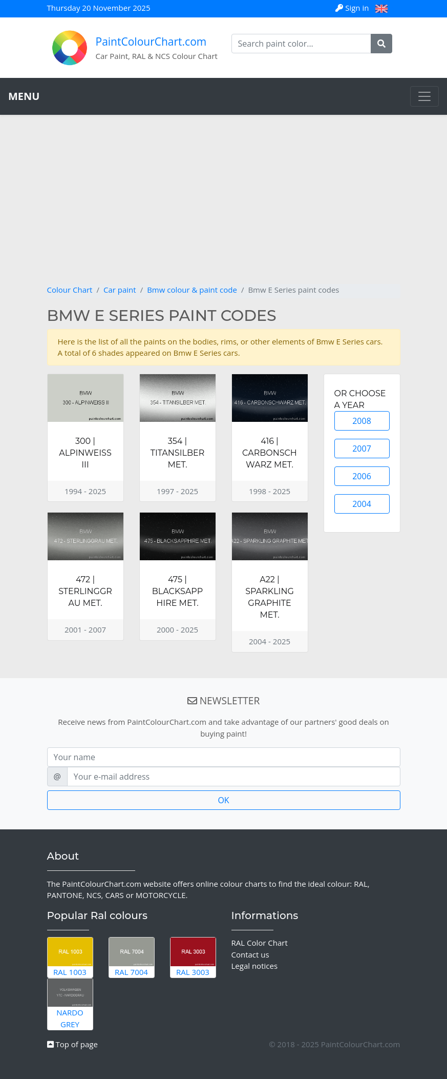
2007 (361, 448)
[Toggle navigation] (424, 96)
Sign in (353, 8)
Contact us (250, 954)
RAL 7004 (131, 957)
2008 (361, 420)
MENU (23, 96)
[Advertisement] (223, 207)
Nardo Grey (70, 1004)
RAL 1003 (70, 957)
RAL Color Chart (259, 943)
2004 (361, 504)
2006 (361, 476)
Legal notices (254, 966)
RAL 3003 (193, 957)
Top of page (72, 1044)
